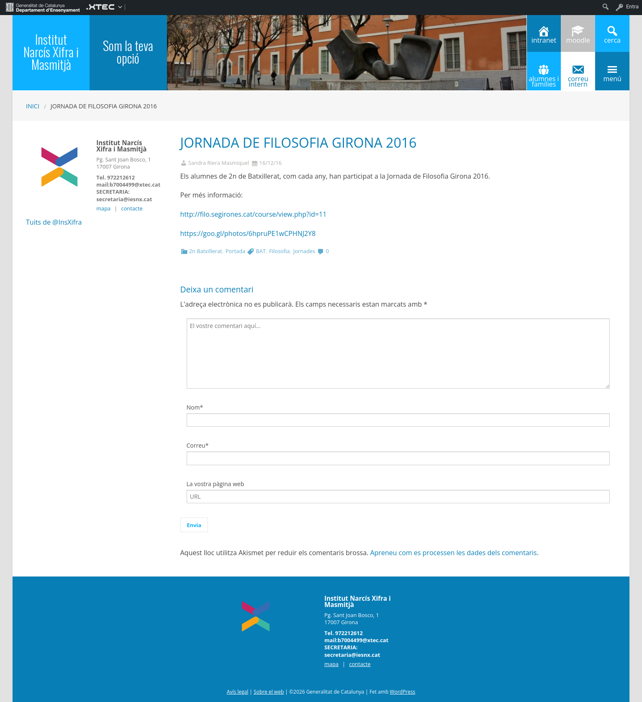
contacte (132, 208)
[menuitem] (43, 6)
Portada (235, 251)
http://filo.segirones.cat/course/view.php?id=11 (253, 214)
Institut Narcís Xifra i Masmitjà (51, 52)
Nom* (195, 407)
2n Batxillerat (205, 251)
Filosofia (279, 251)
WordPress (402, 691)
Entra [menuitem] (632, 6)
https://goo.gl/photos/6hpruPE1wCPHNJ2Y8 (248, 233)
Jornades (304, 251)
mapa (103, 208)
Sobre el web (269, 691)
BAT (260, 251)
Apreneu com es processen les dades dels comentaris (453, 552)
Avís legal (237, 691)
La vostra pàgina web (215, 484)
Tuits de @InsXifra (54, 222)
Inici (32, 106)
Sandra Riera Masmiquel (218, 163)
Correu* (198, 445)
